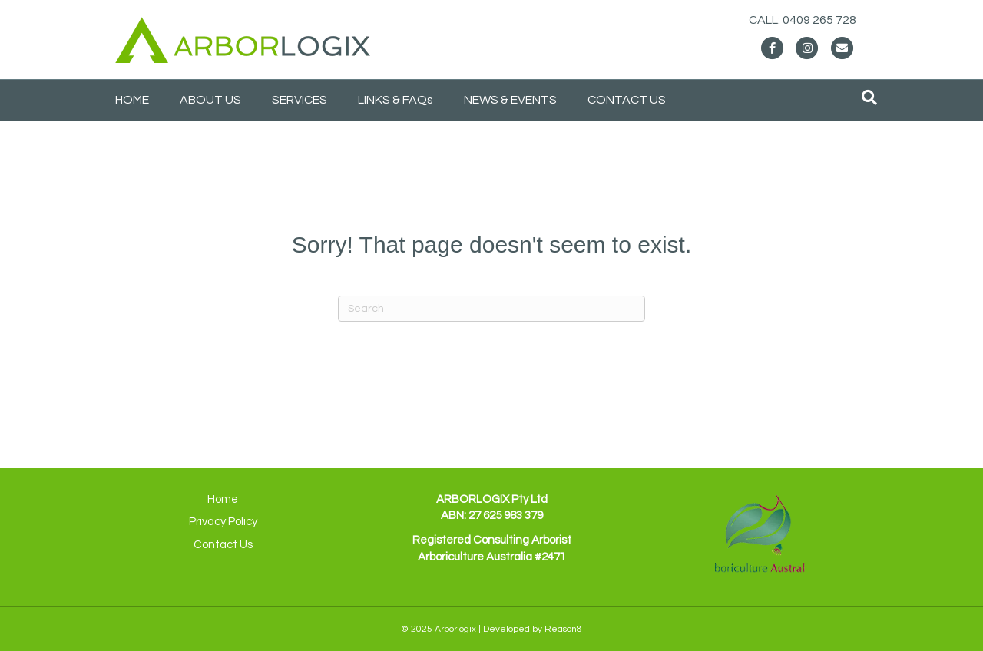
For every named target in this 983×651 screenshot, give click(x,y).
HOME (132, 100)
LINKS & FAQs (395, 100)
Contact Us (223, 544)
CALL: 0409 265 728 (818, 20)
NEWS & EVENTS (510, 100)
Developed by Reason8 (532, 629)
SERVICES (299, 100)
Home (222, 499)
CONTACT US (626, 100)
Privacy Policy (223, 521)
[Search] (869, 97)
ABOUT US (210, 100)
